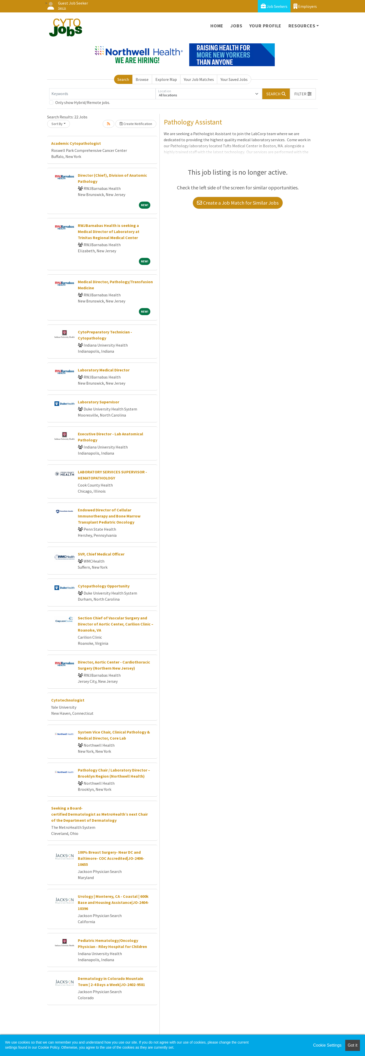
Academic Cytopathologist (76, 143)
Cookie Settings (327, 1045)
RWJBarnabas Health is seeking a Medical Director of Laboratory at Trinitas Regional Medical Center (108, 231)
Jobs (236, 26)
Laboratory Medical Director (104, 369)
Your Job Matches (199, 79)
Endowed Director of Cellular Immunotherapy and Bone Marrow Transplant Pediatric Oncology (109, 516)
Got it (352, 1045)
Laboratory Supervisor (98, 401)
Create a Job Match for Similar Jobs (238, 203)
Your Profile (265, 26)
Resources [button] (301, 26)
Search (123, 79)
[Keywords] (102, 93)
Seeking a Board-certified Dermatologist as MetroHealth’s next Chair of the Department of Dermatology (99, 814)
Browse (142, 79)
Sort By (57, 123)
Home (216, 26)
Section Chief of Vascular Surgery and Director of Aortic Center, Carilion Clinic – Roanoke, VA (115, 624)
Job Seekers (274, 6)
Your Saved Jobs (234, 79)
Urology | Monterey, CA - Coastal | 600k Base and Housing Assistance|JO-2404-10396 (113, 902)
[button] (303, 93)
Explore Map (166, 79)
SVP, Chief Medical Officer (101, 554)
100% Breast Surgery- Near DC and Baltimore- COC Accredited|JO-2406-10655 (111, 858)
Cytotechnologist (67, 700)
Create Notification (136, 123)
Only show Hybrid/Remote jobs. (82, 102)
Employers (305, 6)
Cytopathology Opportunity (104, 585)
